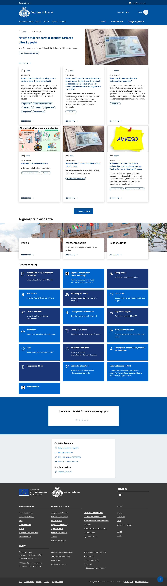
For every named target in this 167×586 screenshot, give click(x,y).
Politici (21, 528)
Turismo (54, 536)
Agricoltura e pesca (91, 536)
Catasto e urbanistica (59, 532)
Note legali (88, 564)
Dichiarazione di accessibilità (94, 568)
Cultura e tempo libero (59, 516)
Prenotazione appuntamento (62, 552)
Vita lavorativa (56, 520)
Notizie (25, 71)
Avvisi (25, 32)
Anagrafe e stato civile (59, 512)
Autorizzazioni (89, 532)
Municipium (129, 581)
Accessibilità (29, 581)
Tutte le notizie (83, 211)
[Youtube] (126, 12)
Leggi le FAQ (56, 560)
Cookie (46, 581)
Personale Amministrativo (28, 532)
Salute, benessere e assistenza (95, 528)
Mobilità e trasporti (58, 540)
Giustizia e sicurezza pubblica (95, 516)
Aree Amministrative (26, 516)
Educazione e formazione (93, 512)
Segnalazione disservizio (60, 556)
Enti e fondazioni (25, 524)
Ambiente (87, 524)
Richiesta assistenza (59, 564)
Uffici (21, 520)
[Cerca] (145, 12)
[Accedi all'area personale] (137, 3)
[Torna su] (160, 579)
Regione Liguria (24, 3)
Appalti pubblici (57, 528)
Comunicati (121, 516)
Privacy (39, 581)
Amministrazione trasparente (95, 552)
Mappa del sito (57, 581)
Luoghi (119, 531)
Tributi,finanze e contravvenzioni (96, 520)
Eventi (119, 535)
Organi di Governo (25, 512)
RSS (20, 581)
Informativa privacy (91, 560)
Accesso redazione (141, 581)
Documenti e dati (25, 536)
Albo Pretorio (89, 556)
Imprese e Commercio (59, 524)
